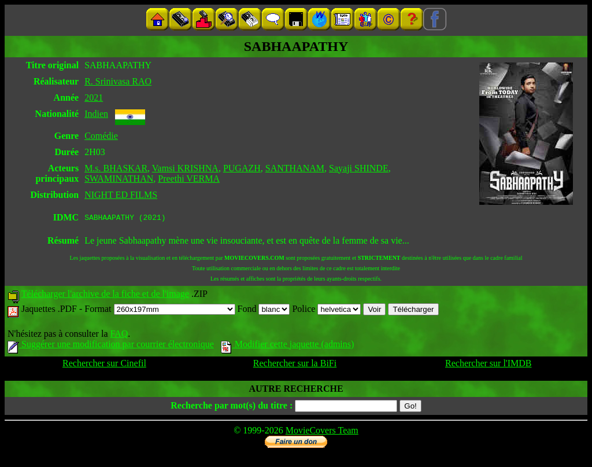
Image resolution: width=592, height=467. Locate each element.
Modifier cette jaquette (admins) (287, 346)
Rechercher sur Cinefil (104, 365)
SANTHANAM (294, 168)
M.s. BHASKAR (115, 168)
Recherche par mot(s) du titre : (232, 407)
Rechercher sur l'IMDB (488, 365)
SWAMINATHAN (118, 178)
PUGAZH (242, 168)
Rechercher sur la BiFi (294, 365)
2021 (93, 97)
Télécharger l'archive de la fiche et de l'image (105, 295)
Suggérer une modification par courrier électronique (111, 346)
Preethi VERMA (189, 178)
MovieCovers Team (322, 432)
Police (326, 310)
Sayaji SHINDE (358, 168)
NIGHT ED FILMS (120, 195)
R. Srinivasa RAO (117, 81)
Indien (96, 114)
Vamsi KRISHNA (185, 168)
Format (159, 310)
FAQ (119, 335)
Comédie (101, 136)
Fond (264, 310)
